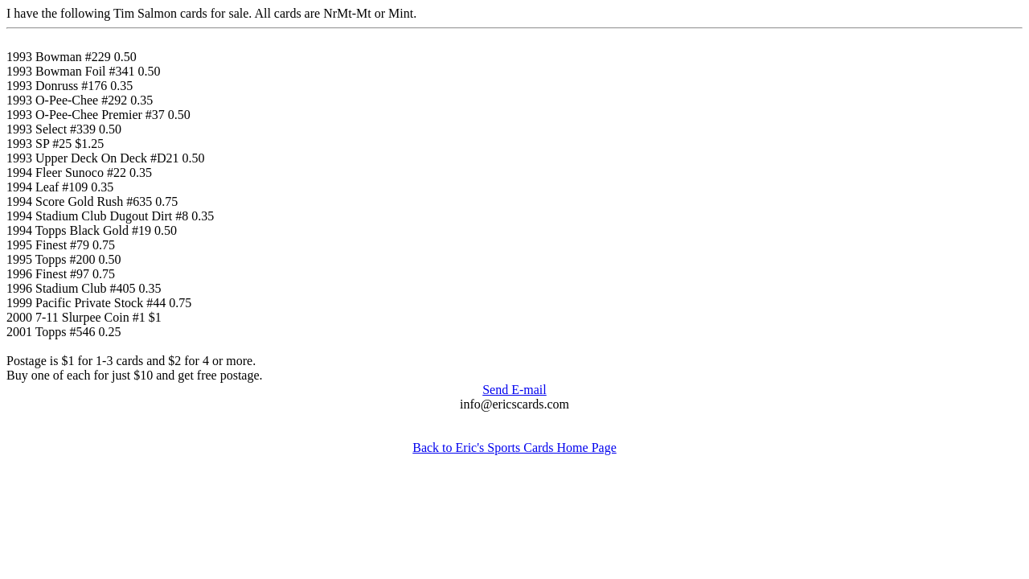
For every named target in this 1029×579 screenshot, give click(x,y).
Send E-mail (514, 389)
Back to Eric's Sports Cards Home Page (514, 447)
